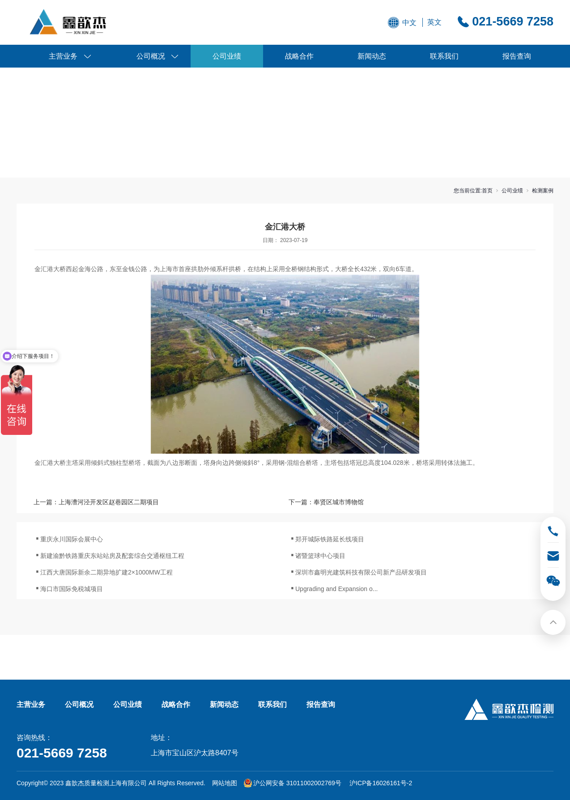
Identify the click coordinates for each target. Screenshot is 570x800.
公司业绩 (227, 56)
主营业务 (63, 56)
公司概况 (150, 56)
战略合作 (299, 56)
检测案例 (542, 190)
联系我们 (444, 56)
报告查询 (516, 56)
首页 (487, 190)
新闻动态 (371, 56)
